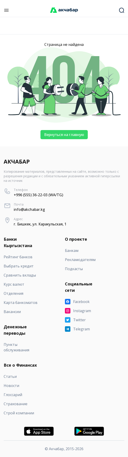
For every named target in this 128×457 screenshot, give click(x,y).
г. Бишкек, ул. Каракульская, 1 (40, 224)
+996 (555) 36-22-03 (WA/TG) (38, 194)
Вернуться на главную (64, 134)
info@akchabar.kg (29, 209)
